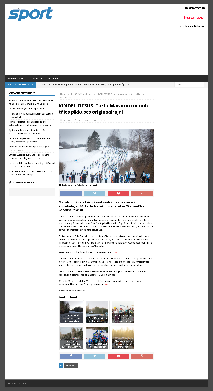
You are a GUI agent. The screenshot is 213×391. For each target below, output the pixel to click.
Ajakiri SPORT (15, 78)
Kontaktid (35, 78)
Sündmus (70, 365)
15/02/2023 (67, 120)
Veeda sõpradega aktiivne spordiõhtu (27, 108)
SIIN (105, 284)
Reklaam (53, 78)
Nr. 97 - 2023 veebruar (88, 120)
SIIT (117, 252)
